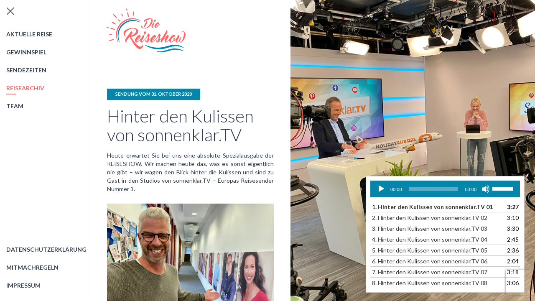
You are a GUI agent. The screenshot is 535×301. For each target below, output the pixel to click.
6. (429, 261)
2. (429, 217)
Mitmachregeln (32, 267)
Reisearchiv (25, 88)
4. (429, 239)
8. (429, 282)
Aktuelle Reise (29, 34)
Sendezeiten (26, 70)
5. (429, 250)
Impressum (23, 285)
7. (429, 271)
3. (429, 228)
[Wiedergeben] (381, 189)
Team (14, 106)
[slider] (434, 189)
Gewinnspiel (26, 52)
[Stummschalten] (486, 189)
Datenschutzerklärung (46, 249)
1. (432, 206)
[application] (445, 189)
